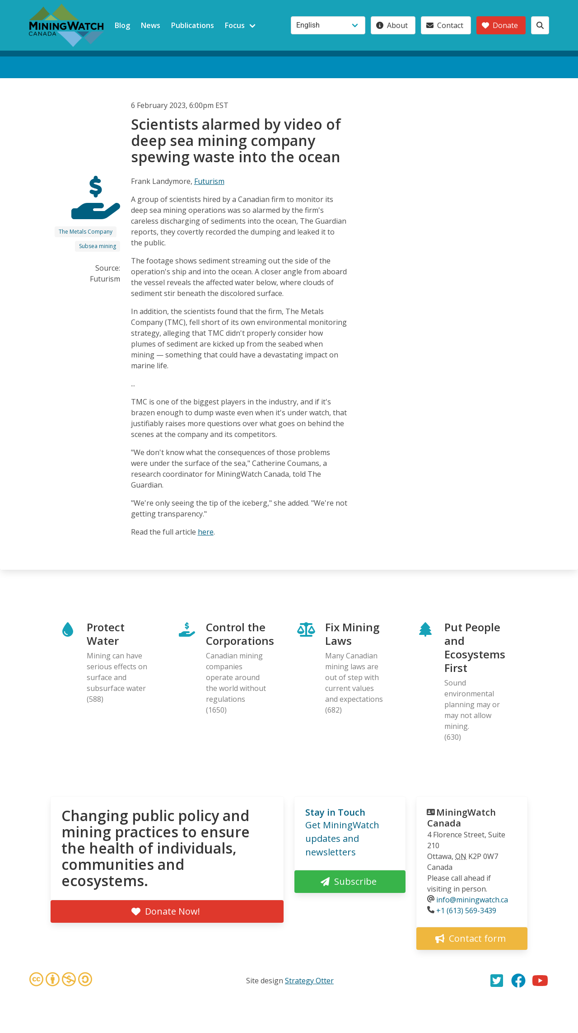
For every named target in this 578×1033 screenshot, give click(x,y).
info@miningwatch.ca (472, 900)
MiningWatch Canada (461, 817)
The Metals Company (85, 231)
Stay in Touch (335, 812)
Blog (122, 25)
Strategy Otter (309, 981)
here (206, 532)
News (150, 25)
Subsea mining (97, 246)
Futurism (209, 181)
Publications (192, 25)
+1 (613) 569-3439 (466, 911)
